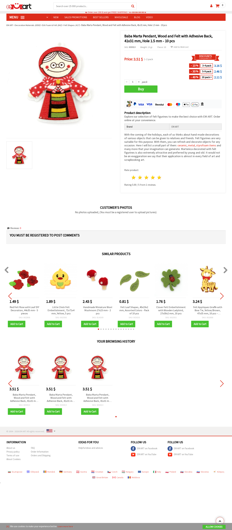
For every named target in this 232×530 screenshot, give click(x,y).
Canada (117, 478)
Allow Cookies (214, 527)
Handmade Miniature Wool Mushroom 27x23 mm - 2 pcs (98, 311)
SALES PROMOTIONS (75, 17)
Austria (81, 472)
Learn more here (66, 526)
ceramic (182, 145)
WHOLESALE (121, 17)
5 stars (159, 177)
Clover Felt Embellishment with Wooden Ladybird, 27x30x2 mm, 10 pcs (171, 311)
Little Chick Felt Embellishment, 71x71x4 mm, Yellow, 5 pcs (61, 311)
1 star (134, 177)
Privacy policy (13, 452)
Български (15, 472)
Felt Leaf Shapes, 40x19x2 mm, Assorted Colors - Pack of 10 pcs (134, 311)
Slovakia (186, 472)
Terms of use (12, 456)
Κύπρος (218, 472)
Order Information (40, 452)
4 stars (153, 177)
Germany (65, 472)
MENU (16, 17)
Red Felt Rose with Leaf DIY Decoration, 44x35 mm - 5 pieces (24, 311)
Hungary (128, 472)
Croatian (97, 472)
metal (191, 145)
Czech (112, 472)
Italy (157, 472)
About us (10, 449)
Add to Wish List (179, 47)
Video (149, 17)
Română (49, 472)
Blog (137, 17)
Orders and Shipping (41, 456)
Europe (143, 472)
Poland (170, 472)
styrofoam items (206, 145)
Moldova (134, 478)
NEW (56, 17)
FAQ (33, 449)
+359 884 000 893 (137, 12)
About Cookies (13, 460)
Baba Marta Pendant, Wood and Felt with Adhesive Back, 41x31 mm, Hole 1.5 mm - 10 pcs (24, 399)
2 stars (140, 177)
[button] (98, 329)
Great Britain (100, 478)
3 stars (146, 177)
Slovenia (203, 472)
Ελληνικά (33, 472)
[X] (7, 526)
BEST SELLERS (101, 17)
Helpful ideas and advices (90, 449)
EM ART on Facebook (144, 449)
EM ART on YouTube (143, 455)
